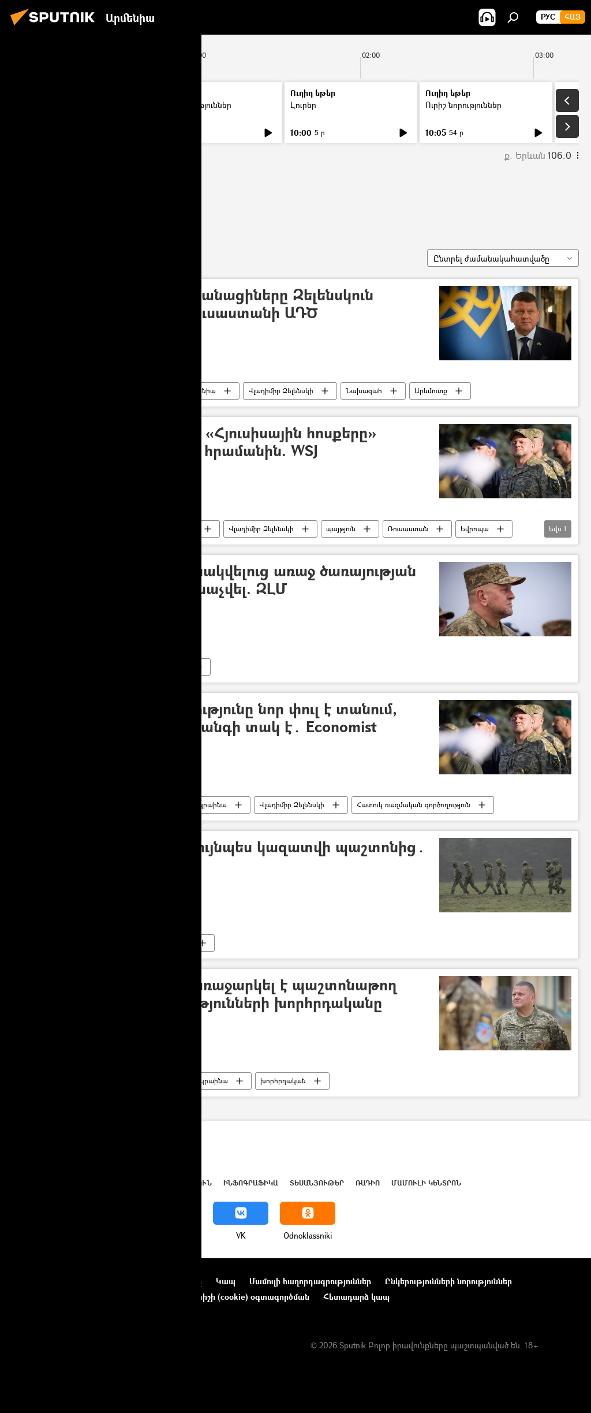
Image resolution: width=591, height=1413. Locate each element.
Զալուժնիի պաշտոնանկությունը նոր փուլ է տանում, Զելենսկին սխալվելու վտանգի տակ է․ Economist (208, 718)
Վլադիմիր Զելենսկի (280, 391)
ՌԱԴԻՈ (368, 1183)
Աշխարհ (117, 1183)
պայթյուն (341, 529)
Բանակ (175, 667)
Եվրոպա (475, 529)
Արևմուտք (430, 391)
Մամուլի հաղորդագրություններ (310, 1281)
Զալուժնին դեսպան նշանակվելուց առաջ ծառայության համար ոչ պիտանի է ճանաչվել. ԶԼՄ (218, 580)
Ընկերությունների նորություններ (448, 1281)
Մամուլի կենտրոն (426, 1183)
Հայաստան (70, 1183)
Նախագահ (364, 391)
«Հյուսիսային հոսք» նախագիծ (146, 529)
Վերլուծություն (178, 1183)
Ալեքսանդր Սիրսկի (128, 805)
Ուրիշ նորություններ (193, 104)
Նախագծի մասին (46, 1281)
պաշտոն (177, 943)
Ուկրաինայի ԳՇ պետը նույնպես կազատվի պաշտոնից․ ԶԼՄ (222, 856)
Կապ (225, 1281)
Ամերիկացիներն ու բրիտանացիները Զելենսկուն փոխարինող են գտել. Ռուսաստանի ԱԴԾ (196, 304)
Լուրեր (33, 104)
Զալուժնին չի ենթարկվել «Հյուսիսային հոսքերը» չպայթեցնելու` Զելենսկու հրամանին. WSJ (198, 442)
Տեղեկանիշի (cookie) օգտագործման (238, 1296)
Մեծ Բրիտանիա (189, 391)
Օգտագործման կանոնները (148, 1281)
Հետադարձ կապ (356, 1296)
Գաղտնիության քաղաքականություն (83, 1296)
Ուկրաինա (113, 391)
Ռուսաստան (408, 529)
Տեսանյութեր (317, 1183)
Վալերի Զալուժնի (71, 201)
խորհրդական (283, 1081)
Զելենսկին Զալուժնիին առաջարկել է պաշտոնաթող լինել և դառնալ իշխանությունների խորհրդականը (208, 994)
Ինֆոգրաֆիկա (250, 1183)
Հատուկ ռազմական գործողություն (413, 805)
